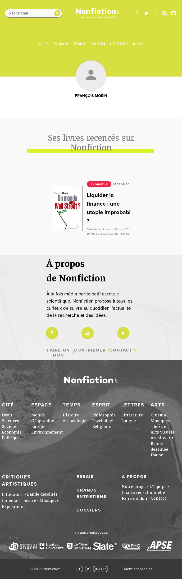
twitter (146, 13)
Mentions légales (138, 569)
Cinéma (158, 415)
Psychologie (104, 420)
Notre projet (134, 486)
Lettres (119, 44)
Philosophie (104, 415)
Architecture (163, 437)
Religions (101, 426)
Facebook (80, 569)
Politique (11, 437)
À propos (134, 476)
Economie (99, 184)
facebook (136, 13)
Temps (80, 44)
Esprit (98, 44)
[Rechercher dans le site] (33, 13)
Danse (157, 455)
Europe (38, 426)
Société (9, 426)
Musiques (160, 420)
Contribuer (90, 350)
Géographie (42, 420)
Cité (43, 44)
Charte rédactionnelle (143, 492)
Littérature (132, 415)
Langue (128, 420)
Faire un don (58, 352)
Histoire (71, 415)
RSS (96, 569)
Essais (85, 476)
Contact (120, 350)
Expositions (14, 506)
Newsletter (173, 13)
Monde (38, 415)
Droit (7, 415)
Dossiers (89, 510)
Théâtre (158, 426)
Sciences (10, 420)
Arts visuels (162, 432)
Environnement (47, 432)
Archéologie (74, 420)
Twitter (88, 569)
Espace (60, 44)
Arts (137, 44)
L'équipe (158, 486)
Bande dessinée (42, 494)
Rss (164, 13)
